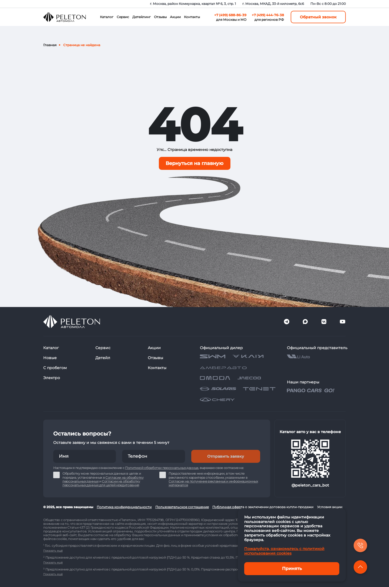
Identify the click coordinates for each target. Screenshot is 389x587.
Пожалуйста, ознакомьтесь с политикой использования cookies (284, 551)
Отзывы (160, 17)
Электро (51, 377)
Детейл (102, 357)
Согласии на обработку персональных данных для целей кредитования (101, 483)
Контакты (192, 17)
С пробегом (55, 367)
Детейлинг (141, 17)
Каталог (106, 17)
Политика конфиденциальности (124, 507)
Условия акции (329, 507)
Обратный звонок (318, 17)
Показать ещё (53, 550)
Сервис (123, 17)
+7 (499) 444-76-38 (268, 15)
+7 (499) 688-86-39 (230, 15)
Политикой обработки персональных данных (161, 468)
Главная (49, 45)
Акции (175, 17)
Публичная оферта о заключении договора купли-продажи (262, 507)
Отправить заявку (225, 456)
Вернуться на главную (194, 163)
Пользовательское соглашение (182, 507)
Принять (292, 568)
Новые (50, 357)
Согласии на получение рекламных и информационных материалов (213, 483)
